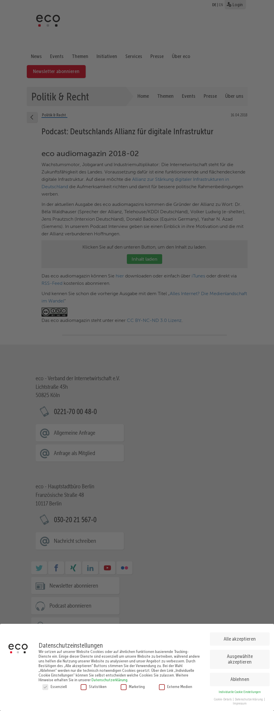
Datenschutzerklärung (109, 677)
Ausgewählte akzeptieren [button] (240, 656)
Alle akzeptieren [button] (240, 636)
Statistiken (94, 684)
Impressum (240, 701)
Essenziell (54, 684)
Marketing (133, 684)
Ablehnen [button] (239, 677)
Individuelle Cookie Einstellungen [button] (240, 689)
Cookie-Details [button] (223, 696)
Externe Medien (175, 684)
